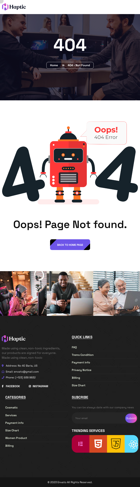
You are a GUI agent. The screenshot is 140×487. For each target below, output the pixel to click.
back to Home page (70, 244)
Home (54, 65)
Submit (131, 418)
